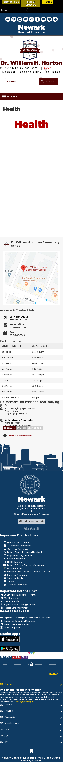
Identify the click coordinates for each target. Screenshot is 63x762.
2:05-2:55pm (38, 392)
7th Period (7, 392)
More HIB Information (20, 435)
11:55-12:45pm (38, 374)
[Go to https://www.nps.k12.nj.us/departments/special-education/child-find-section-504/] (6, 657)
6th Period (7, 386)
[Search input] (21, 81)
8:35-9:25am (38, 352)
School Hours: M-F (11, 346)
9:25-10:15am (38, 357)
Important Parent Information (21, 689)
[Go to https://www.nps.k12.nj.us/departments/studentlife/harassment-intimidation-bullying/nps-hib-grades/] (21, 428)
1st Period (6, 352)
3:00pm (36, 397)
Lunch (5, 380)
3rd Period (7, 363)
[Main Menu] (10, 96)
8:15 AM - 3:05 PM (40, 346)
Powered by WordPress (31, 530)
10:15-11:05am (38, 363)
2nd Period (7, 357)
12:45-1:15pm (37, 380)
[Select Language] (14, 10)
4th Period (7, 369)
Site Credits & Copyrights (31, 528)
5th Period (7, 374)
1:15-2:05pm (37, 386)
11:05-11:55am (38, 369)
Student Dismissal (10, 397)
